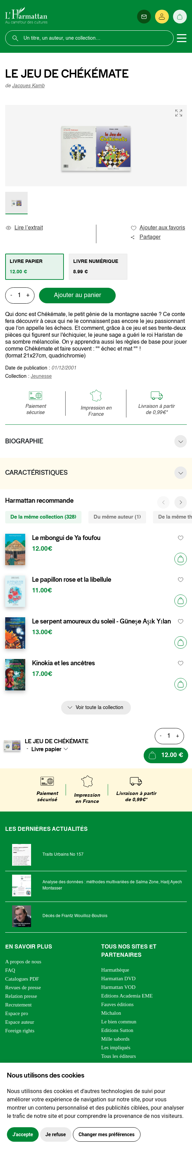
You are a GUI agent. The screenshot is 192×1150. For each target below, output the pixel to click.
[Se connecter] (162, 16)
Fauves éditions (117, 1004)
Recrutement (18, 1005)
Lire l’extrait (24, 228)
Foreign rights (20, 1030)
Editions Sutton (117, 1030)
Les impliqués (116, 1047)
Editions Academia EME (127, 996)
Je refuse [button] (56, 1134)
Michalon (111, 1013)
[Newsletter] (144, 16)
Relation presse (21, 996)
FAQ (10, 970)
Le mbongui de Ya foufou (66, 538)
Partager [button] (145, 237)
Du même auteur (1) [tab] (117, 517)
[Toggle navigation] (181, 38)
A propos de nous (23, 961)
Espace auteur (19, 1022)
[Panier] (180, 16)
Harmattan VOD (118, 987)
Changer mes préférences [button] (107, 1134)
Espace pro (16, 1013)
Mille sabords (115, 1039)
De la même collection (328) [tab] (43, 517)
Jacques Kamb (28, 85)
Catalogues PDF (22, 979)
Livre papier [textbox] (46, 749)
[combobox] (51, 749)
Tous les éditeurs (118, 1056)
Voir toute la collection (99, 707)
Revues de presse (23, 987)
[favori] (180, 538)
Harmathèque (115, 970)
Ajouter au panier (77, 295)
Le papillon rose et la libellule (71, 580)
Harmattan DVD (118, 978)
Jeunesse (41, 376)
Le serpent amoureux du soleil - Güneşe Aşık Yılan (101, 621)
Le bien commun (118, 1021)
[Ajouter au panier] (180, 559)
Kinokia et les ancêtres (63, 663)
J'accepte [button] (22, 1134)
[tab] (34, 267)
